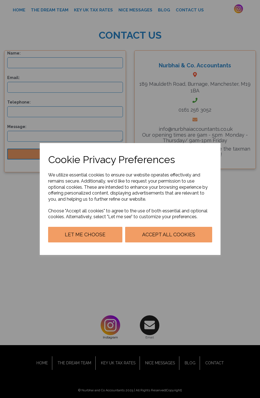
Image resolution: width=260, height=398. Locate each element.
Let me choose (85, 234)
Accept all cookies (168, 234)
